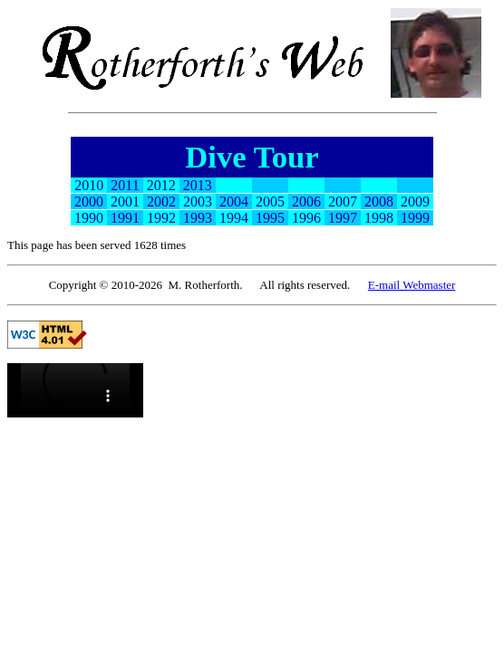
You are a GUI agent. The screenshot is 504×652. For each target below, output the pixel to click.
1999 (415, 217)
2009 (415, 201)
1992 (161, 217)
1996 (306, 217)
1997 (343, 217)
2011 (124, 185)
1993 (197, 217)
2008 (379, 201)
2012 (161, 185)
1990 (89, 217)
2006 (306, 201)
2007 (343, 201)
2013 (197, 185)
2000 (89, 201)
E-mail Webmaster (412, 285)
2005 (270, 201)
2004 (234, 201)
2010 (89, 185)
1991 (125, 217)
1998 (379, 217)
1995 (270, 217)
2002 (161, 201)
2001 (125, 201)
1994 (234, 217)
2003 (197, 201)
